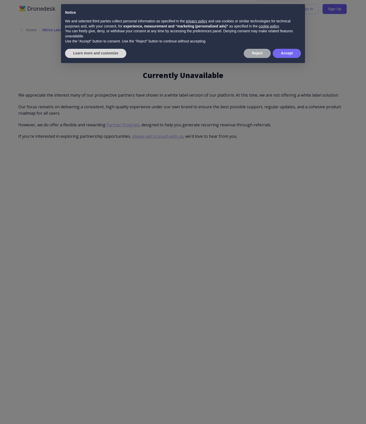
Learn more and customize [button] (95, 410)
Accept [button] (287, 410)
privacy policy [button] (196, 378)
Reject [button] (257, 410)
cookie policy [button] (269, 383)
